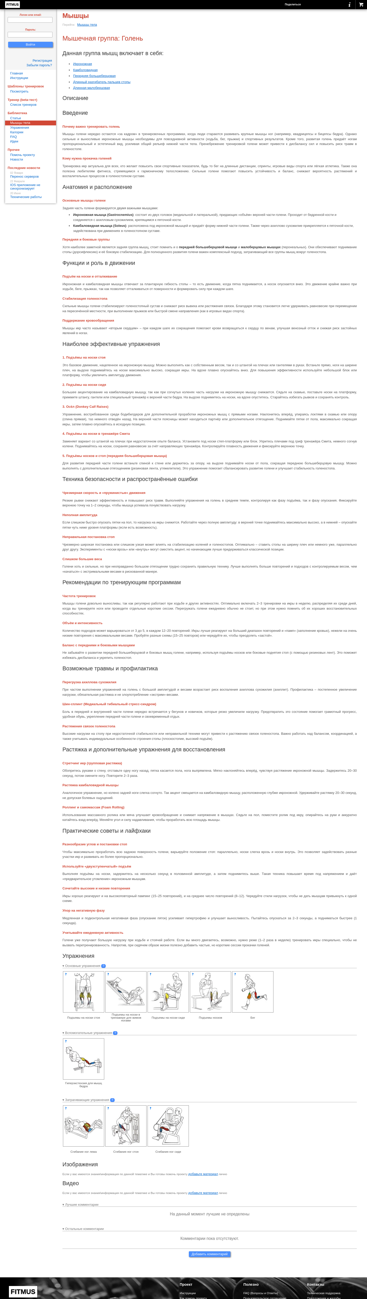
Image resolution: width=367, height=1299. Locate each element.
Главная (16, 73)
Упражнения (19, 127)
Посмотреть (19, 91)
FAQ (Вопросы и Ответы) (260, 1293)
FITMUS (12, 4)
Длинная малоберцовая (91, 88)
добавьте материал (203, 1174)
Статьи (15, 118)
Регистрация (42, 60)
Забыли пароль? (39, 65)
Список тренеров (23, 105)
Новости (16, 159)
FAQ (13, 137)
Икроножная (82, 64)
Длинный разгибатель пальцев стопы (101, 82)
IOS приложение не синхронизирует (30, 185)
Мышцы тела (87, 25)
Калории (16, 132)
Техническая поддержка (323, 1293)
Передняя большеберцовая (94, 76)
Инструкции (19, 78)
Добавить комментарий (210, 1254)
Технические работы (30, 195)
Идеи (14, 141)
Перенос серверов (30, 175)
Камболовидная (85, 70)
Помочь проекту (22, 155)
